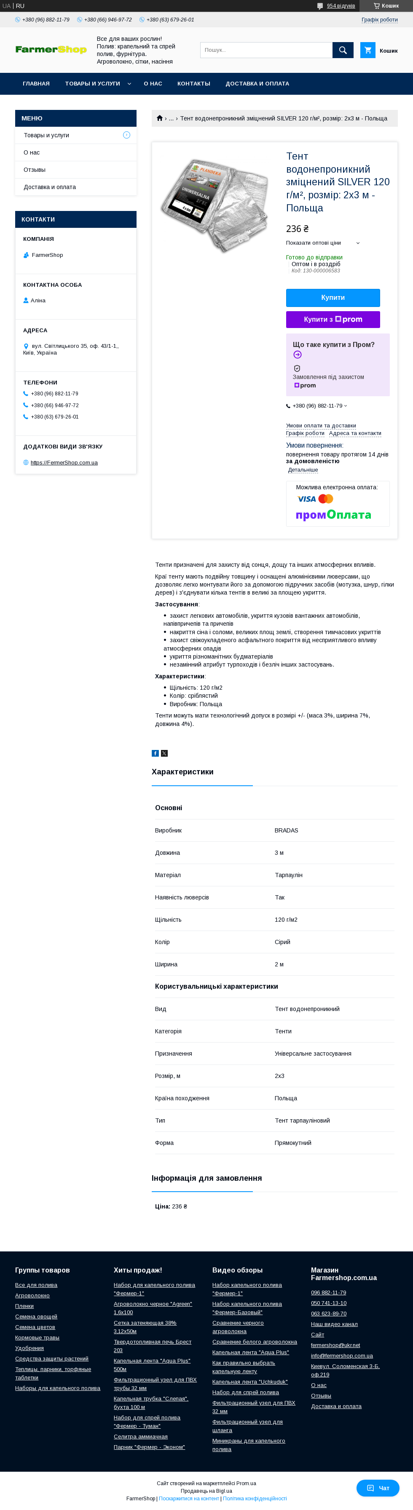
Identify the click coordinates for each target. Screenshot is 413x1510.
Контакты (193, 83)
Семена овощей (36, 1316)
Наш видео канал (334, 1324)
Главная (36, 83)
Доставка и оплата (257, 83)
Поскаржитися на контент (189, 1499)
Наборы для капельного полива (57, 1388)
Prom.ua (246, 1483)
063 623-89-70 (328, 1313)
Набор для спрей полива (245, 1392)
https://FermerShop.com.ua (64, 462)
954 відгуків (341, 6)
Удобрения (29, 1348)
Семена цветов (35, 1327)
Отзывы (35, 169)
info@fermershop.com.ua (342, 1356)
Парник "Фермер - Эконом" (149, 1447)
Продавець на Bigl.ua (206, 1491)
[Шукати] (343, 50)
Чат (378, 1488)
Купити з (333, 319)
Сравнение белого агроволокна (254, 1342)
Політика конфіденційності (255, 1499)
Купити (333, 297)
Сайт (317, 1334)
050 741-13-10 (328, 1303)
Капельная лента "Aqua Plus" (250, 1352)
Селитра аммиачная (141, 1436)
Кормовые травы (37, 1337)
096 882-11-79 (328, 1292)
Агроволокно (32, 1295)
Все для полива (36, 1285)
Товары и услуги (92, 83)
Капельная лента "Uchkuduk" (250, 1382)
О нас (153, 83)
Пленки (24, 1306)
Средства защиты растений (51, 1358)
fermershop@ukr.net (335, 1345)
